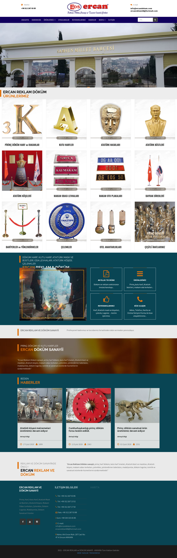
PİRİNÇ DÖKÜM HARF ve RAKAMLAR (22, 145)
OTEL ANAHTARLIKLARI (111, 247)
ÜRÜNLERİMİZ (50, 19)
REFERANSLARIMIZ (79, 19)
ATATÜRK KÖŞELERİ (22, 196)
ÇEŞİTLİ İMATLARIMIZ (155, 247)
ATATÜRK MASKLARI (110, 145)
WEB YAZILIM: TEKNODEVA (88, 553)
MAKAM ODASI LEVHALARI (66, 196)
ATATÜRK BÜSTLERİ (155, 145)
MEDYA (102, 19)
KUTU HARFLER (66, 145)
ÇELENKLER (66, 247)
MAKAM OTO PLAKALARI (110, 196)
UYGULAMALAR (63, 19)
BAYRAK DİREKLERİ (155, 196)
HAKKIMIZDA (36, 19)
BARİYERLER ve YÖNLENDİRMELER (22, 247)
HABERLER (92, 19)
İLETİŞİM (111, 19)
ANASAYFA (25, 19)
